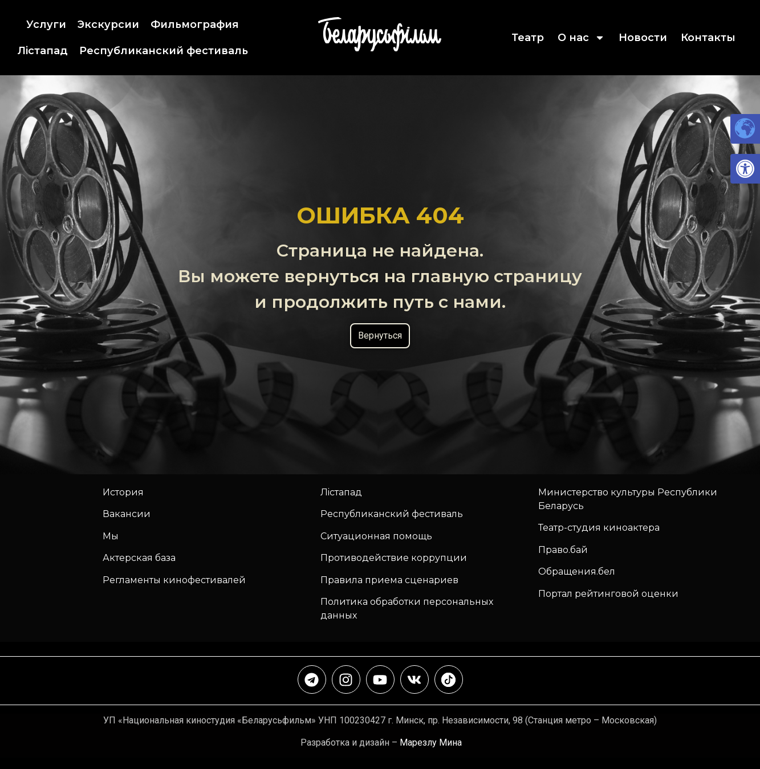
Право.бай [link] (563, 549)
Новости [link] (643, 37)
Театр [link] (527, 37)
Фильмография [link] (195, 24)
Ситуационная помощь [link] (376, 536)
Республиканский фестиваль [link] (163, 50)
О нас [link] (581, 37)
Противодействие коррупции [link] (393, 557)
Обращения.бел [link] (576, 571)
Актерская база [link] (139, 557)
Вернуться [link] (380, 335)
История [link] (123, 492)
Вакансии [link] (127, 513)
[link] (745, 169)
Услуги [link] (46, 24)
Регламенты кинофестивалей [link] (174, 580)
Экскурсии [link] (108, 24)
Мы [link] (111, 536)
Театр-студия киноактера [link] (599, 527)
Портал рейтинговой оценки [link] (608, 593)
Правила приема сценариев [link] (389, 580)
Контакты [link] (708, 37)
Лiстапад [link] (43, 50)
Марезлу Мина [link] (431, 742)
